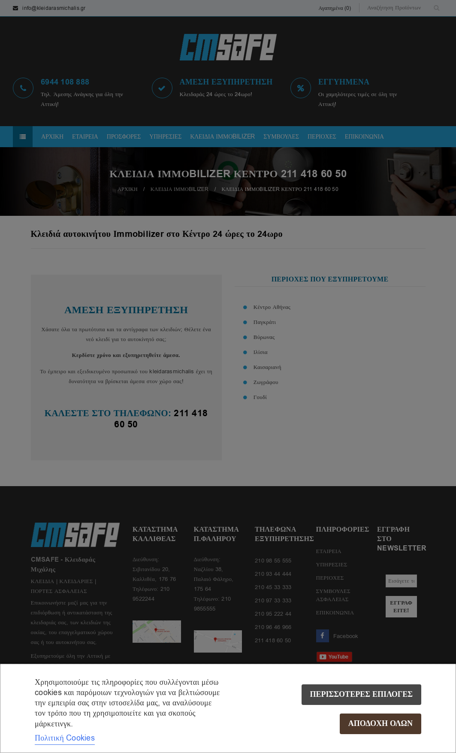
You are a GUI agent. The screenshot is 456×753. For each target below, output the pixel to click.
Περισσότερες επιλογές (361, 694)
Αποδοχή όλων (380, 723)
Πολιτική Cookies (65, 738)
